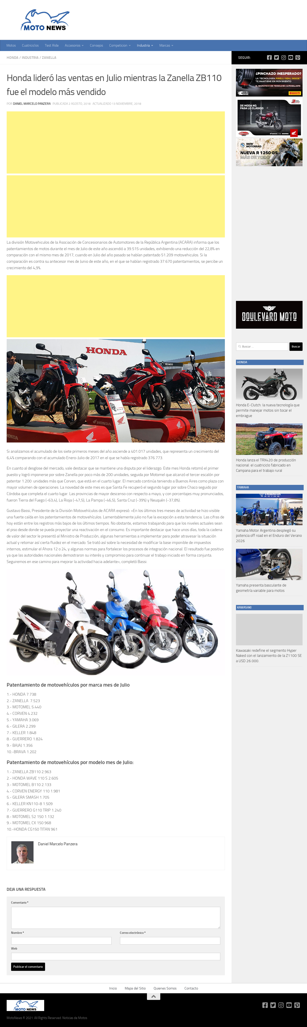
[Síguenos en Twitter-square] (276, 57)
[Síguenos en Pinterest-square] (297, 57)
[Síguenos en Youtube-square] (290, 57)
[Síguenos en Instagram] (283, 57)
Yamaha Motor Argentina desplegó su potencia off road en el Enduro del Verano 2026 (269, 535)
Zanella (49, 57)
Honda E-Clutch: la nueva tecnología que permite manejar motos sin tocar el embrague (268, 410)
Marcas (164, 45)
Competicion (118, 45)
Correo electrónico (133, 933)
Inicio (113, 988)
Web (14, 948)
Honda (12, 57)
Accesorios (72, 45)
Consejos (96, 45)
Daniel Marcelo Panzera (32, 104)
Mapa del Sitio (135, 988)
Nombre (17, 933)
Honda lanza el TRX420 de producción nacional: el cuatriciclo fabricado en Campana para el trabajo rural (266, 465)
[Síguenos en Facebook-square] (269, 57)
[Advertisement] (116, 142)
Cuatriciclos (30, 45)
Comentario (19, 903)
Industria (143, 45)
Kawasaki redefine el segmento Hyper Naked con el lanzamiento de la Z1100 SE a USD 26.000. (269, 655)
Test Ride (52, 45)
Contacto (191, 988)
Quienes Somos (165, 988)
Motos (11, 45)
